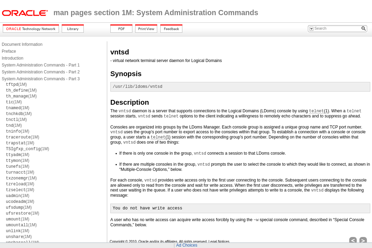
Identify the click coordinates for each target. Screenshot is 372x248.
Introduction (12, 58)
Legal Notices (219, 242)
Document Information (22, 44)
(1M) (16, 84)
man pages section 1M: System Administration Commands (155, 13)
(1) (319, 111)
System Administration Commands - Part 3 (41, 78)
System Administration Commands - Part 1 (41, 65)
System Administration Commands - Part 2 (41, 72)
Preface (9, 51)
